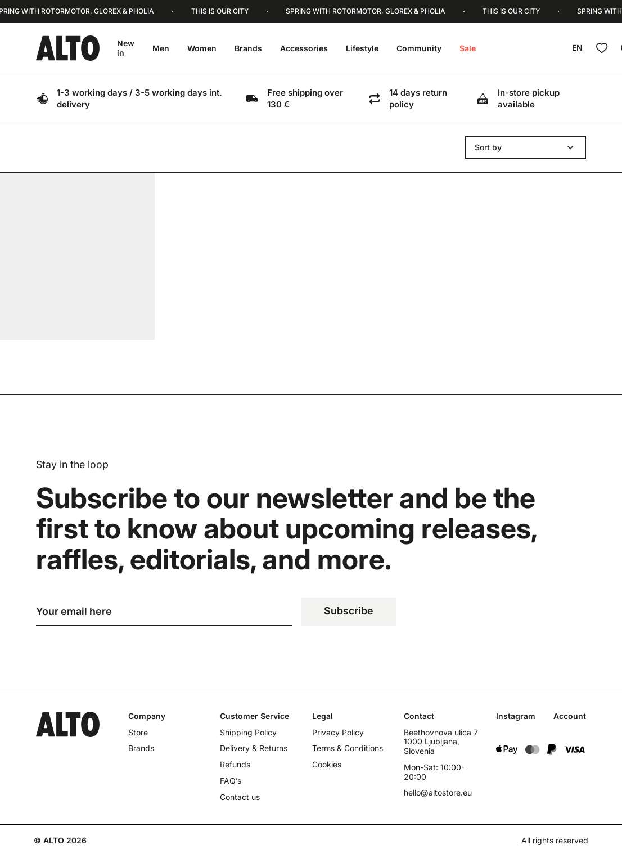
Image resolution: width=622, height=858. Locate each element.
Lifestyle (362, 48)
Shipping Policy (248, 733)
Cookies (326, 765)
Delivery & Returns (253, 749)
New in (125, 47)
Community (418, 48)
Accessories (304, 48)
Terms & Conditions (347, 749)
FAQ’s (230, 781)
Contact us (240, 797)
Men (160, 48)
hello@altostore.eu (438, 793)
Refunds (235, 765)
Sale (467, 48)
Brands (248, 48)
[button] (525, 147)
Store (138, 733)
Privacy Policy (338, 733)
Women (202, 48)
